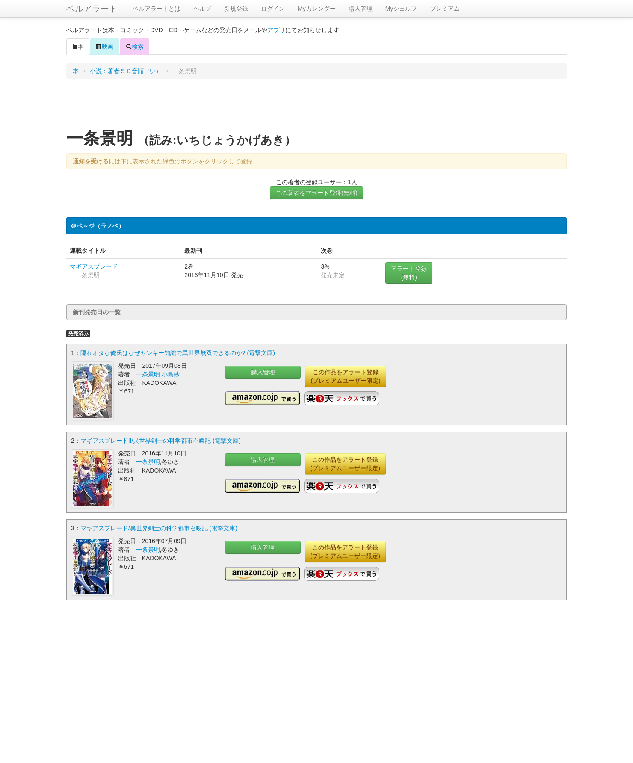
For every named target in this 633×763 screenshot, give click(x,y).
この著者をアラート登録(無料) (316, 192)
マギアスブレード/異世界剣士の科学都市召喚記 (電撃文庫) (158, 528)
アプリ (276, 30)
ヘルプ (202, 8)
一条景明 (148, 374)
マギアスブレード (94, 266)
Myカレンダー (317, 8)
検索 (135, 46)
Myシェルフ (401, 8)
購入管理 (361, 8)
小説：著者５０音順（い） (126, 71)
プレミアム (445, 8)
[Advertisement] (316, 106)
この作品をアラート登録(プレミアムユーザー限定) (345, 376)
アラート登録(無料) (409, 273)
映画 (105, 46)
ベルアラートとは (156, 8)
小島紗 (171, 374)
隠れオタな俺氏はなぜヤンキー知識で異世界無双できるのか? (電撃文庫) (177, 352)
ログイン (273, 8)
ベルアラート (92, 8)
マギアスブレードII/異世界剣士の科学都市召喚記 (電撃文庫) (160, 440)
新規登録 (236, 8)
